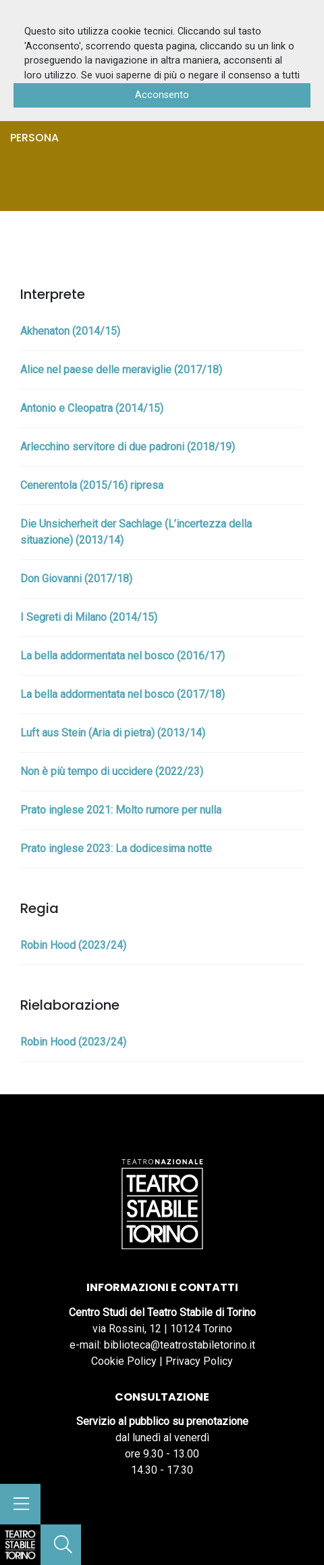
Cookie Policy (124, 1361)
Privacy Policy (199, 1361)
